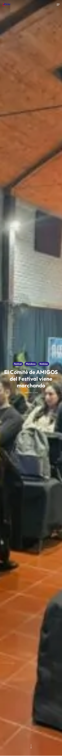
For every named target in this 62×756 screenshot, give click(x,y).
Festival (18, 363)
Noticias (44, 363)
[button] (58, 4)
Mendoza (30, 363)
